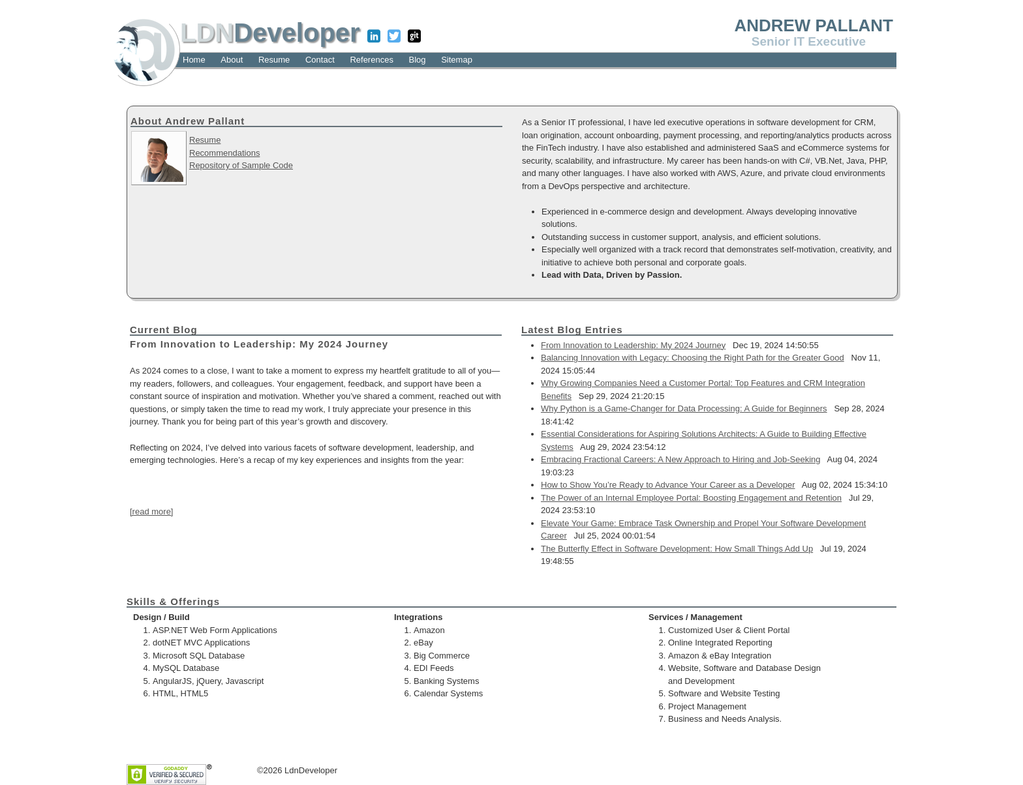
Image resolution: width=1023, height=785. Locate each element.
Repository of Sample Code (241, 165)
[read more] (151, 511)
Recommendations (224, 153)
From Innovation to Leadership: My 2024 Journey (633, 345)
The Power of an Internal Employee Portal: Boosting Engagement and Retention (691, 498)
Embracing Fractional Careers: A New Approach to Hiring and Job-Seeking (681, 459)
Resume (205, 140)
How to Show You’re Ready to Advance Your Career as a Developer (668, 485)
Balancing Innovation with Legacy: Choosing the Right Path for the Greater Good (692, 358)
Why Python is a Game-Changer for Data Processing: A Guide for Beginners (684, 408)
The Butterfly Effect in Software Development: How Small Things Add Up (677, 549)
